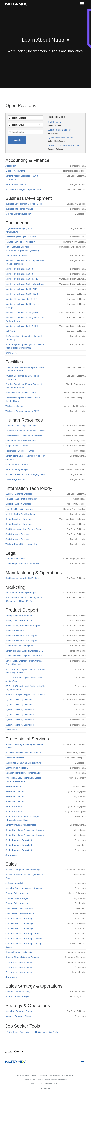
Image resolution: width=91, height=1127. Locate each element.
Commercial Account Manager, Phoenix (23, 938)
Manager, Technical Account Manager (22, 773)
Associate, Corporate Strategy (19, 1011)
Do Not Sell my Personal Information (52, 1080)
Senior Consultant (13, 806)
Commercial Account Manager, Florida (23, 933)
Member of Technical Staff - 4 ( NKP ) (22, 279)
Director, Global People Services (20, 425)
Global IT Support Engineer (18, 504)
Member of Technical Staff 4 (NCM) (21, 326)
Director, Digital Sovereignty (18, 214)
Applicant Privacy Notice (26, 1075)
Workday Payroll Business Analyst (21, 544)
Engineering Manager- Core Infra (20, 237)
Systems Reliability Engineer (61, 137)
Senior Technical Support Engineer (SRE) (24, 651)
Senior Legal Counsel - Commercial (22, 563)
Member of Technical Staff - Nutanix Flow (24, 284)
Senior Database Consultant (18, 840)
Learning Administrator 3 (16, 768)
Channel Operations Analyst (18, 991)
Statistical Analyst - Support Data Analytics (25, 694)
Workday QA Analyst (15, 479)
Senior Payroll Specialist (16, 184)
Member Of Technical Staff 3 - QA (63, 145)
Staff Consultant (55, 122)
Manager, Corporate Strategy (19, 1016)
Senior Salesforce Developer (18, 519)
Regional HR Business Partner (19, 451)
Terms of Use (29, 1080)
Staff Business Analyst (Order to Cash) (23, 529)
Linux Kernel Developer (16, 255)
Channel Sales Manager (16, 893)
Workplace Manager (14, 406)
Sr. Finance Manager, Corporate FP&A (23, 189)
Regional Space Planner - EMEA (20, 392)
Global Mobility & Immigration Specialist (23, 436)
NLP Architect (11, 331)
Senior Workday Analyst (16, 464)
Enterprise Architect (14, 758)
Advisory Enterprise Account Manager (23, 869)
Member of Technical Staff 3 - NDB (21, 294)
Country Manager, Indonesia (18, 952)
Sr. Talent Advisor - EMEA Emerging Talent (25, 474)
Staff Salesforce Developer (17, 534)
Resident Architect (13, 786)
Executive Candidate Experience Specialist (25, 430)
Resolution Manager (14, 630)
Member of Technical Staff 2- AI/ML (21, 289)
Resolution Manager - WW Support (21, 636)
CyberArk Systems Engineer (18, 494)
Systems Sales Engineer (59, 130)
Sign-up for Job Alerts (46, 1032)
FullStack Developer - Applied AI (20, 242)
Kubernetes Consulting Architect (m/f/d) (23, 763)
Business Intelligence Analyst (19, 209)
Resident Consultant (14, 791)
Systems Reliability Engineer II (19, 710)
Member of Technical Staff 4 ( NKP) (21, 312)
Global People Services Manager (20, 440)
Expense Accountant (15, 171)
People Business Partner (17, 446)
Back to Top (45, 1088)
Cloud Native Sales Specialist (19, 908)
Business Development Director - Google (24, 204)
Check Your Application (17, 1032)
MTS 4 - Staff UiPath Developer (20, 514)
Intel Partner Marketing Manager (20, 592)
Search (17, 140)
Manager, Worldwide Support (19, 615)
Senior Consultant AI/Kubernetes (20, 825)
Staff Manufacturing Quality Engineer (22, 578)
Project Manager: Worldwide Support (22, 625)
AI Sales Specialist (14, 883)
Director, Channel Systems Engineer (22, 957)
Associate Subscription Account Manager (24, 888)
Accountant (10, 166)
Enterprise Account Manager (18, 962)
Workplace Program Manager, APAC (22, 411)
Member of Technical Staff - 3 (19, 269)
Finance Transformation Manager (21, 499)
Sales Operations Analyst (17, 996)
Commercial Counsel (15, 558)
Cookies (67, 1075)
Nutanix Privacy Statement (50, 1075)
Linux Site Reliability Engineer (19, 509)
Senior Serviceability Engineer (19, 645)
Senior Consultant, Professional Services (24, 830)
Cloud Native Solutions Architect (20, 913)
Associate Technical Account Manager (23, 752)
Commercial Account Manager (19, 918)
